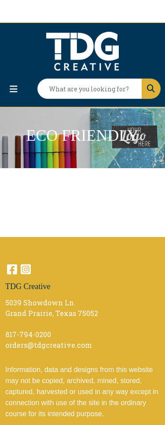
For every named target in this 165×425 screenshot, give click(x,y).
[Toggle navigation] (13, 89)
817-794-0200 (28, 334)
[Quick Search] (89, 89)
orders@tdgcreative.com (48, 345)
